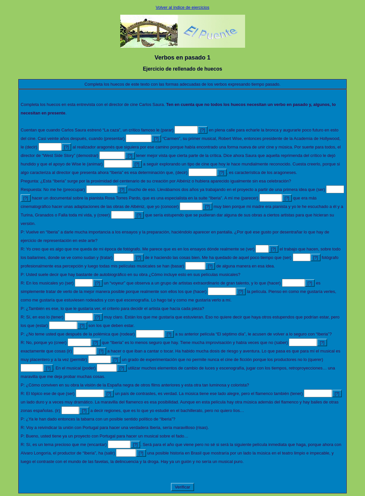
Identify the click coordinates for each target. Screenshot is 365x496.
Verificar (182, 487)
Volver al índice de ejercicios (182, 7)
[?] (202, 130)
